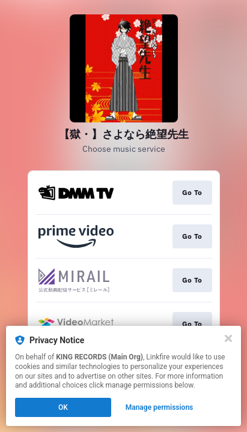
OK (63, 407)
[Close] (228, 338)
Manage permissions (160, 407)
